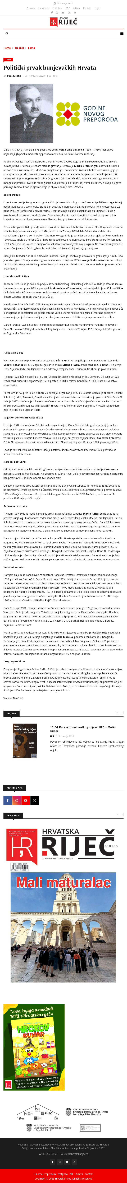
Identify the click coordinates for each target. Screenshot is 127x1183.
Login (97, 8)
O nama (31, 8)
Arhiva (76, 8)
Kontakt (87, 8)
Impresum (43, 8)
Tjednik (19, 47)
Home (7, 47)
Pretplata (57, 8)
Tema (31, 47)
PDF (68, 8)
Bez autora (14, 75)
